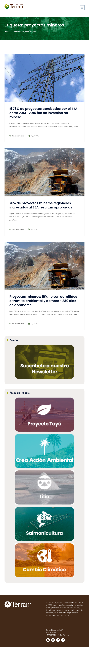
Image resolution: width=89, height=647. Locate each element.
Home (7, 32)
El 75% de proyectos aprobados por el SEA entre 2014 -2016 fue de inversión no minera (43, 113)
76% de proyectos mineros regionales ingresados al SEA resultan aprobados (40, 205)
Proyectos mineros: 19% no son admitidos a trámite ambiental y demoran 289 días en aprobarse (43, 300)
